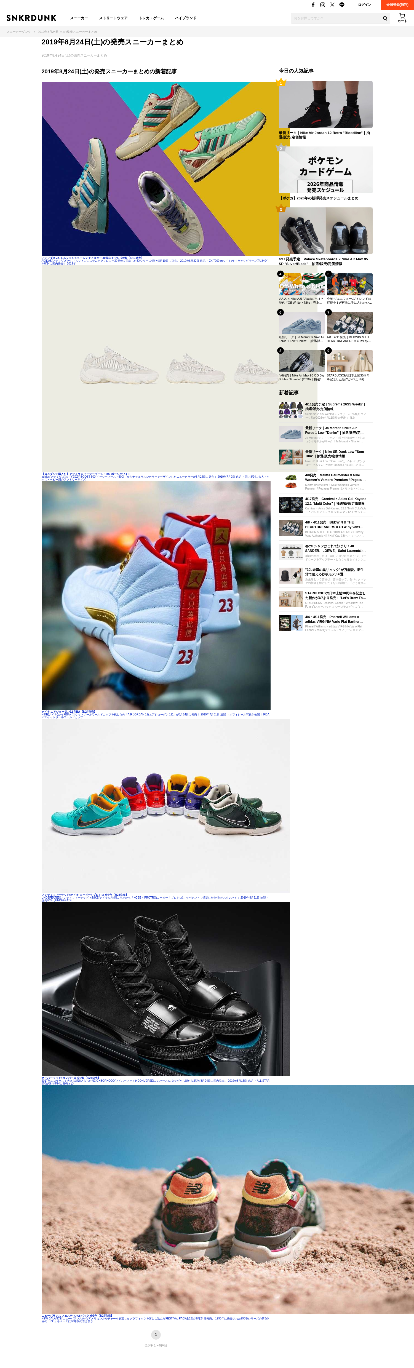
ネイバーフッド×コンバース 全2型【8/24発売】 (71, 1078)
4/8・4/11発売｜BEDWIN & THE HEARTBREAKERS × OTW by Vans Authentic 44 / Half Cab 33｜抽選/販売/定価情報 (349, 339)
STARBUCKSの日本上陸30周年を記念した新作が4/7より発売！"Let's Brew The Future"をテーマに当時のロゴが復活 (349, 377)
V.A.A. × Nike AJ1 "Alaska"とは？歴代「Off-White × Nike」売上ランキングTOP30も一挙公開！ (301, 301)
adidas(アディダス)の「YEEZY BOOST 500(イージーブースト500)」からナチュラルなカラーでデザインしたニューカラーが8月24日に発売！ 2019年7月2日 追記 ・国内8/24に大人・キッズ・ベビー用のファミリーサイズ (156, 478)
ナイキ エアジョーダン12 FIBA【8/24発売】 (69, 711)
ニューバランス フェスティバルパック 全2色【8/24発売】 (78, 1315)
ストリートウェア (113, 18)
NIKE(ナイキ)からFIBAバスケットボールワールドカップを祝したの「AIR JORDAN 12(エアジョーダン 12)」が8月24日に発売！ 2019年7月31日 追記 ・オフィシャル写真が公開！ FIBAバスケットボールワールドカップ (155, 716)
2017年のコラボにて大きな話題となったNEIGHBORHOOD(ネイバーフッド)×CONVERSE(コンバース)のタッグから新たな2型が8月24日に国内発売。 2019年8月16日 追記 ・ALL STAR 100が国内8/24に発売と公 (156, 1082)
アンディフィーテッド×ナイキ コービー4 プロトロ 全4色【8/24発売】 (85, 894)
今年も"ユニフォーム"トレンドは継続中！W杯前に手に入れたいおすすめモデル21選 (349, 301)
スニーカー (79, 18)
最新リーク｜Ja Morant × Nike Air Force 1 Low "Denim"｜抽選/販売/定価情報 (301, 339)
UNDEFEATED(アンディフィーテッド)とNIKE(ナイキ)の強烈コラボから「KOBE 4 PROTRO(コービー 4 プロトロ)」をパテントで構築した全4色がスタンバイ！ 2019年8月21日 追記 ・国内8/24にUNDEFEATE (155, 899)
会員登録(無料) (397, 5)
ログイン (364, 5)
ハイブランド (185, 18)
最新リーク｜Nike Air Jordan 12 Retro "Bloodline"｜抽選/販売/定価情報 (324, 135)
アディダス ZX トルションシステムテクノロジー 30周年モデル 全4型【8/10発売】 (93, 258)
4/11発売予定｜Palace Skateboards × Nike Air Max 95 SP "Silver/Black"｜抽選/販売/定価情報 (323, 261)
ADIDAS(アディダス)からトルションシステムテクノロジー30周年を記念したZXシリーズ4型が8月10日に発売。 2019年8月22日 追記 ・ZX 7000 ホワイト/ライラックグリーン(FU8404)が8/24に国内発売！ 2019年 (155, 262)
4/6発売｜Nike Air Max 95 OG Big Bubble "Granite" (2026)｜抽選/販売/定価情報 (301, 377)
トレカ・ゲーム (151, 18)
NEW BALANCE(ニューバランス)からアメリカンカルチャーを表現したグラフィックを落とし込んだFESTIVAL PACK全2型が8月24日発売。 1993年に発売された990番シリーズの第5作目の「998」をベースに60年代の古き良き (155, 1320)
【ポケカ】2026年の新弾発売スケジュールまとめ (319, 198)
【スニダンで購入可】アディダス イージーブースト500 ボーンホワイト (86, 473)
